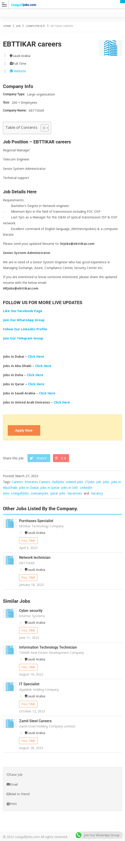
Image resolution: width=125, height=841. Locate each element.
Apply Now (24, 430)
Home (7, 26)
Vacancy (97, 493)
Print (12, 803)
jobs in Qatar (50, 487)
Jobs (106, 482)
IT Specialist (29, 683)
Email (12, 783)
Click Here (36, 356)
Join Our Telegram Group (23, 338)
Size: (7, 102)
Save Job (14, 773)
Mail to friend (18, 793)
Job (18, 26)
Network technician (34, 557)
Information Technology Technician (48, 647)
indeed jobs (74, 482)
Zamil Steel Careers (35, 720)
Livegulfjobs (20, 493)
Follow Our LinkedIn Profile (25, 329)
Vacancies (74, 493)
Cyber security (30, 610)
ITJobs (90, 482)
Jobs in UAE (69, 487)
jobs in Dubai (28, 487)
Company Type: (14, 94)
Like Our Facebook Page (22, 311)
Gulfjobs (58, 482)
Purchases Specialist (36, 521)
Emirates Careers (37, 482)
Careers (17, 482)
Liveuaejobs (39, 493)
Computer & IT (35, 26)
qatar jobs (57, 493)
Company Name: (15, 110)
